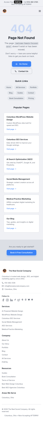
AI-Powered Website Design (12, 311)
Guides (20, 93)
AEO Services (7, 326)
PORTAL (18, 2)
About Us (5, 340)
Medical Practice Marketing (12, 329)
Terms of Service (8, 380)
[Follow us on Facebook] (3, 300)
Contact (31, 93)
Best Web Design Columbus (12, 384)
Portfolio (33, 87)
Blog (10, 93)
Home (8, 87)
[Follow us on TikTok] (15, 300)
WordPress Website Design (12, 315)
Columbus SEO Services (11, 318)
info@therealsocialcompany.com (15, 286)
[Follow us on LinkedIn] (11, 300)
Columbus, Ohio (8, 398)
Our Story (5, 344)
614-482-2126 (32, 2)
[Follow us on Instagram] (7, 300)
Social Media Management (12, 322)
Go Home (21, 64)
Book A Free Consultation (21, 252)
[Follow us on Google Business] (32, 300)
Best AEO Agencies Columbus (13, 387)
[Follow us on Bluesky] (29, 300)
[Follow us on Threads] (26, 300)
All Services (20, 87)
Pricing (31, 98)
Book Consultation (16, 98)
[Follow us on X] (18, 300)
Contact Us (21, 71)
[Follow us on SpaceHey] (22, 300)
